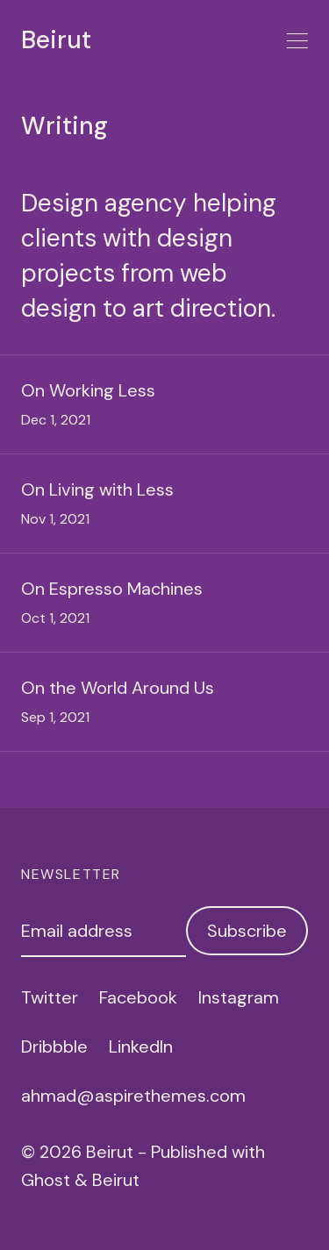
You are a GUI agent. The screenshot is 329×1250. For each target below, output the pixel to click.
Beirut (56, 40)
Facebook (138, 997)
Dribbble (54, 1046)
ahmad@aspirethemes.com (133, 1095)
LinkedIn (141, 1046)
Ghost (45, 1179)
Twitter (49, 997)
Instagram (238, 997)
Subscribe (247, 930)
